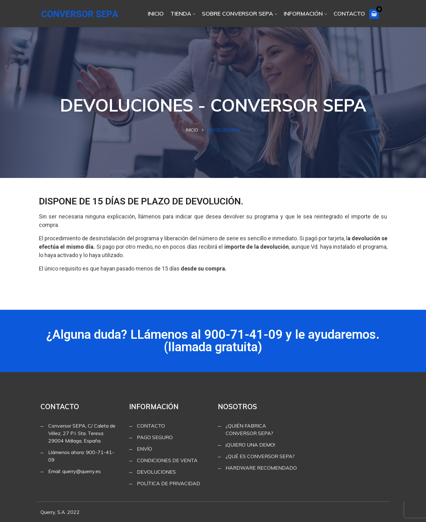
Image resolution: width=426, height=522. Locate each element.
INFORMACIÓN (303, 13)
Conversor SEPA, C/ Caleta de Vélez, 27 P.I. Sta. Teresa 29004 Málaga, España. (81, 433)
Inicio (192, 130)
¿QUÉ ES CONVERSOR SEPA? (260, 456)
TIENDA (181, 13)
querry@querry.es (81, 471)
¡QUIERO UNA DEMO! (250, 445)
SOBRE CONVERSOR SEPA (237, 13)
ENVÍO (144, 449)
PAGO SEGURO (155, 437)
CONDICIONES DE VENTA (167, 460)
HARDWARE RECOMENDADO (261, 468)
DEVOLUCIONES (156, 472)
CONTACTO (349, 13)
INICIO (156, 13)
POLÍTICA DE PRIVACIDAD (168, 483)
